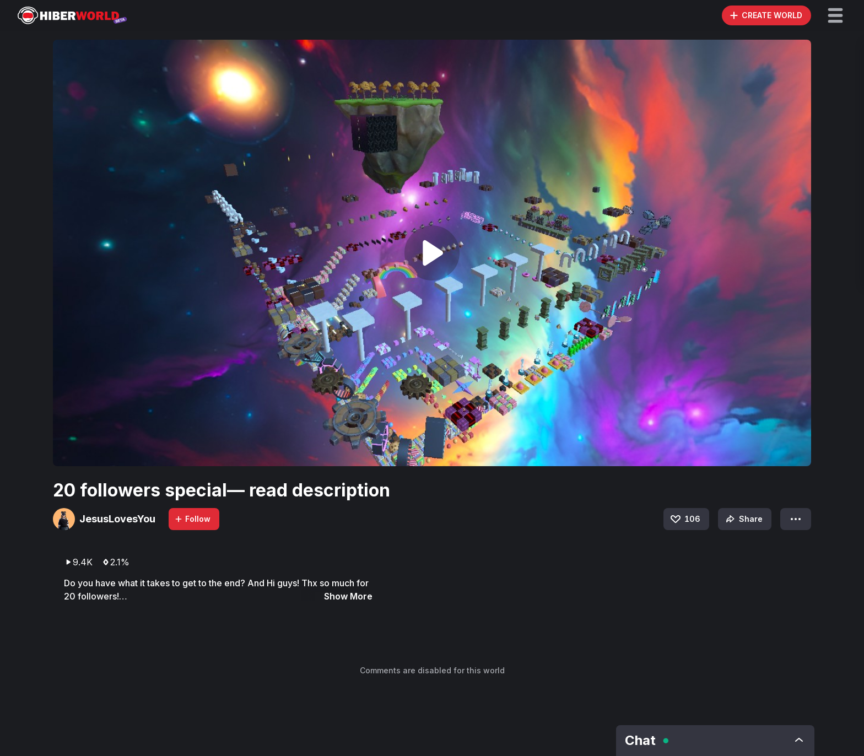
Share (743, 519)
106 (684, 519)
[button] (835, 15)
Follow (192, 518)
